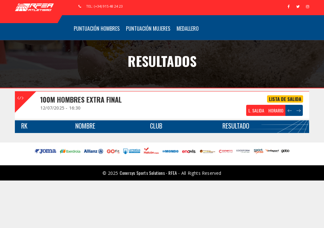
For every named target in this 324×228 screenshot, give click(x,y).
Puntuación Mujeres (148, 28)
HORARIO (276, 110)
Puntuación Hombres (97, 28)
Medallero (188, 28)
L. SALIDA (256, 110)
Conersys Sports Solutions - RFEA (148, 172)
